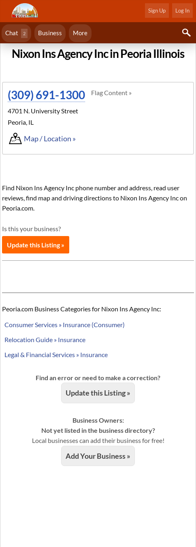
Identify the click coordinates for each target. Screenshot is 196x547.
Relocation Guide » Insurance (44, 339)
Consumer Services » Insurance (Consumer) (64, 324)
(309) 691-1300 (46, 95)
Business (50, 32)
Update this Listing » (35, 245)
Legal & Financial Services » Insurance (56, 354)
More (80, 32)
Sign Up (157, 10)
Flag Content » (111, 92)
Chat (16, 33)
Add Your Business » (98, 455)
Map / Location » (50, 138)
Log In (182, 10)
